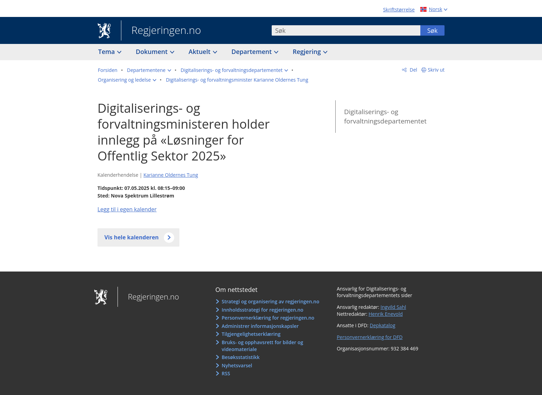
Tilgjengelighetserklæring (251, 334)
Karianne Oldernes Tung (170, 175)
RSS (226, 373)
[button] (149, 70)
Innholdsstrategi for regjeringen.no (262, 309)
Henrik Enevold (385, 314)
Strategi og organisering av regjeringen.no (270, 301)
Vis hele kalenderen (131, 237)
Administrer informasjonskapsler (260, 326)
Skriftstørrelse (398, 9)
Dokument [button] (152, 51)
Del (413, 69)
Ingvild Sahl (393, 307)
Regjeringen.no (161, 31)
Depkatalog (382, 325)
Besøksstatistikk (241, 357)
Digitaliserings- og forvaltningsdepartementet (385, 116)
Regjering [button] (308, 51)
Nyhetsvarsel (237, 365)
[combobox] (346, 30)
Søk (432, 30)
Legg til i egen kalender (127, 209)
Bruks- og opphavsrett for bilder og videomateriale (262, 345)
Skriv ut (436, 69)
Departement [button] (252, 51)
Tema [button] (107, 51)
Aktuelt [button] (200, 51)
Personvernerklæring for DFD (370, 337)
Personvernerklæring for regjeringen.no (268, 317)
